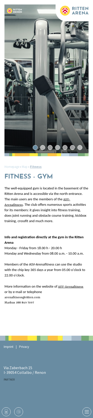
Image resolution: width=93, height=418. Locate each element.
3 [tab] (50, 147)
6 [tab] (72, 147)
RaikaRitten (28, 388)
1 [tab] (35, 147)
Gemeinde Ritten (57, 401)
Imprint (8, 347)
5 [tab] (65, 147)
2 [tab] (42, 147)
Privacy (24, 347)
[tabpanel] (46, 78)
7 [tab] (80, 147)
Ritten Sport (69, 388)
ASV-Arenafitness (70, 287)
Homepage (11, 167)
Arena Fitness (22, 401)
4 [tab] (57, 147)
